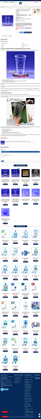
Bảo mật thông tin (17, 381)
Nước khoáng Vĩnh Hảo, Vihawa (28, 396)
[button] (12, 16)
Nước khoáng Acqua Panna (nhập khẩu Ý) (29, 382)
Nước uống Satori (27, 394)
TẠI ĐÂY (24, 28)
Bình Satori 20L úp (25, 330)
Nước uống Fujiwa (27, 393)
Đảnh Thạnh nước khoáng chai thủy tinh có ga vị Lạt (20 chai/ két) (25, 294)
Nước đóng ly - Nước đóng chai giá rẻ (29, 409)
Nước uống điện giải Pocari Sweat (29, 407)
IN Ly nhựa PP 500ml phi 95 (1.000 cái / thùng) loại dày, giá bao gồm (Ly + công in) (15, 180)
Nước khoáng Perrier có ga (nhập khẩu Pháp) (29, 385)
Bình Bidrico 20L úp (5, 348)
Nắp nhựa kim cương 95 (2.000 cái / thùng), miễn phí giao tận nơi (36, 200)
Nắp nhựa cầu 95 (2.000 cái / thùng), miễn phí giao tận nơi (26, 200)
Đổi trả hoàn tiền (17, 379)
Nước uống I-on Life (28, 390)
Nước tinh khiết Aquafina (28, 398)
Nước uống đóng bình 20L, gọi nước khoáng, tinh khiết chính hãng (29, 412)
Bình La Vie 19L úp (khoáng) (5, 275)
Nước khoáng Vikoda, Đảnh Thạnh (29, 402)
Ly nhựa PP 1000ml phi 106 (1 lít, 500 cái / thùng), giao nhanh (36, 180)
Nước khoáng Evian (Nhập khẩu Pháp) (28, 380)
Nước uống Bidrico (27, 403)
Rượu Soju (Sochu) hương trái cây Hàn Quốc (29, 415)
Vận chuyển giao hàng (18, 378)
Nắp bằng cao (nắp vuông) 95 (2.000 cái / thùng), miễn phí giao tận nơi (5, 219)
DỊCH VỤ (36, 2)
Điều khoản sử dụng (17, 382)
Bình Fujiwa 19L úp (5, 330)
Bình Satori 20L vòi (15, 240)
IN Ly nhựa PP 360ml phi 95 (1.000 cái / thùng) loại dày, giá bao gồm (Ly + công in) (5, 180)
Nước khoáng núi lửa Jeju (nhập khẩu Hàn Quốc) (28, 387)
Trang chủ (5, 2)
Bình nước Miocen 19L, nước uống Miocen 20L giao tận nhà (25, 313)
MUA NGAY (5, 184)
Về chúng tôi (12, 2)
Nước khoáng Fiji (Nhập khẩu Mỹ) (29, 377)
